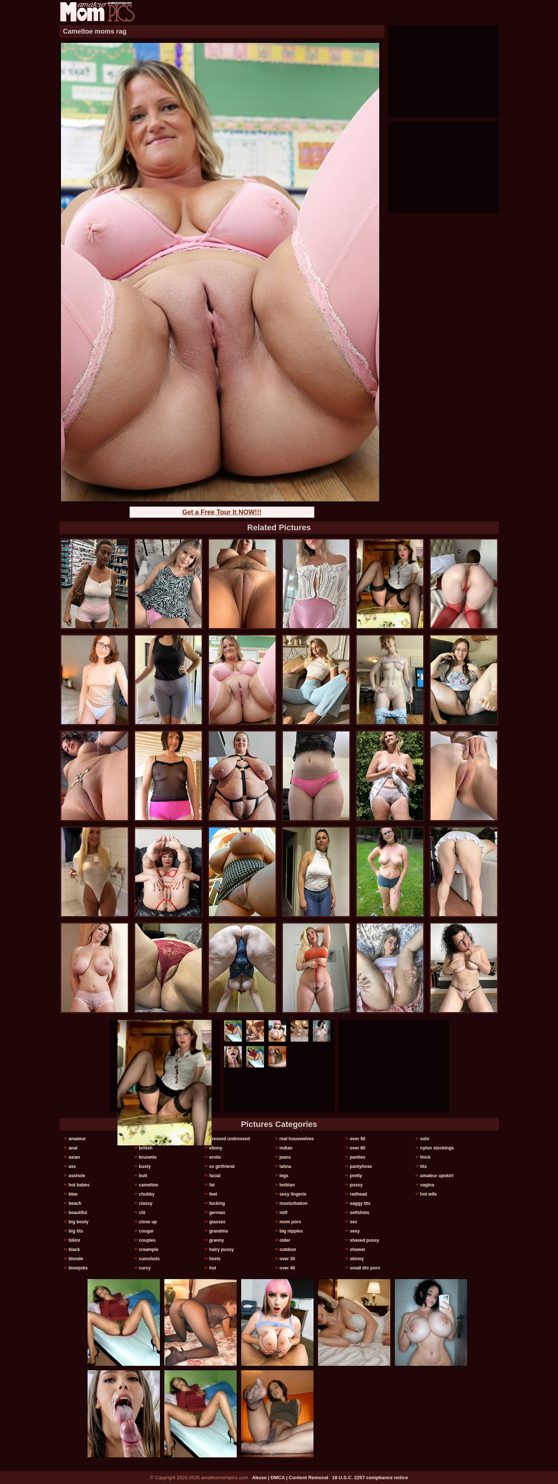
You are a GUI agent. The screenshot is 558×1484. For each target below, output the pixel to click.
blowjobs (78, 1268)
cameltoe (148, 1184)
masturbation (294, 1203)
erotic (215, 1157)
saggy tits (360, 1203)
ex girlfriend (222, 1166)
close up (148, 1221)
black (74, 1249)
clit (142, 1212)
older (285, 1240)
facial (214, 1175)
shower (357, 1249)
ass (72, 1166)
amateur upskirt (436, 1175)
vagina (427, 1184)
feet (213, 1194)
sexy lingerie (293, 1194)
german (217, 1212)
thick (425, 1157)
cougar (146, 1231)
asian (74, 1157)
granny (216, 1240)
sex (353, 1221)
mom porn (290, 1221)
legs (284, 1175)
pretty (356, 1175)
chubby (147, 1194)
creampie (148, 1249)
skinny (357, 1258)
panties (357, 1157)
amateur (77, 1138)
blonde (76, 1258)
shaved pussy (364, 1240)
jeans (285, 1157)
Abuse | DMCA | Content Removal (290, 1477)
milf (283, 1212)
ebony (215, 1148)
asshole (77, 1175)
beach (75, 1203)
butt (143, 1175)
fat (212, 1184)
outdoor (288, 1249)
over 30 (287, 1258)
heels (214, 1258)
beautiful (78, 1212)
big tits (76, 1231)
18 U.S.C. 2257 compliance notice (370, 1477)
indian (286, 1148)
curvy (145, 1268)
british (146, 1148)
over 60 (357, 1148)
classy (146, 1203)
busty (145, 1166)
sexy (355, 1231)
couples (147, 1240)
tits (423, 1166)
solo (424, 1138)
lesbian (287, 1184)
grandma (218, 1231)
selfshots (359, 1212)
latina (285, 1166)
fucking (217, 1203)
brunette (148, 1157)
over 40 (287, 1268)
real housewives (297, 1138)
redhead (358, 1194)
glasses (217, 1221)
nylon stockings (437, 1148)
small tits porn (365, 1268)
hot (212, 1268)
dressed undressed (229, 1138)
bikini (74, 1240)
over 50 (357, 1138)
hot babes (79, 1184)
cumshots (149, 1258)
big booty (79, 1221)
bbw (73, 1194)
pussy (356, 1184)
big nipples (291, 1231)
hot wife (428, 1194)
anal (73, 1148)
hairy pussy (221, 1249)
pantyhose (361, 1166)
